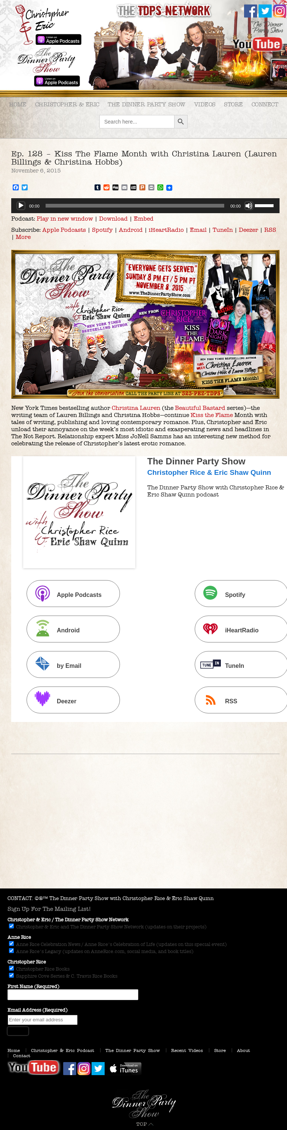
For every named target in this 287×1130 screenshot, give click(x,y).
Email (198, 229)
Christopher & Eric (67, 104)
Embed (144, 218)
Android (131, 229)
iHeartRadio (166, 229)
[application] (145, 205)
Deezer (248, 229)
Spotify (102, 229)
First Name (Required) (33, 986)
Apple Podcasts (64, 229)
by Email (54, 665)
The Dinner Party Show (146, 104)
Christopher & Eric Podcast (62, 1050)
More (23, 236)
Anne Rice (19, 937)
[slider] (135, 206)
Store (233, 104)
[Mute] (249, 205)
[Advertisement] (143, 832)
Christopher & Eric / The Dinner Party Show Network (68, 919)
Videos (205, 104)
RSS (270, 229)
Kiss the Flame (212, 414)
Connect (264, 104)
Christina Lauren (136, 407)
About (243, 1050)
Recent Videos (187, 1050)
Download (113, 218)
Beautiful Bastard (200, 407)
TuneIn (223, 229)
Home (18, 104)
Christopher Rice (26, 962)
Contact (21, 1055)
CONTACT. (20, 898)
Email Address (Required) (37, 1010)
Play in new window (65, 218)
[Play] (21, 205)
